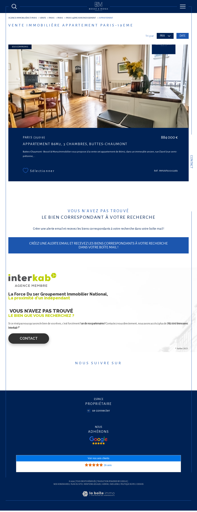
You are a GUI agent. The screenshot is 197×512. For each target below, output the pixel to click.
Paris (53, 18)
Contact (191, 161)
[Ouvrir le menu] (182, 6)
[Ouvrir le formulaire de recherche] (14, 6)
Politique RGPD (127, 486)
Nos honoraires (61, 486)
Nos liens (114, 486)
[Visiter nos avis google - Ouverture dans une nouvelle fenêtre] (98, 442)
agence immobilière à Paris (23, 18)
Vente (44, 18)
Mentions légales (92, 486)
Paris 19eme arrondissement (83, 18)
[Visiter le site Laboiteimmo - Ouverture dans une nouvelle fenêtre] (98, 499)
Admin (105, 486)
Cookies (139, 486)
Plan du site (76, 486)
